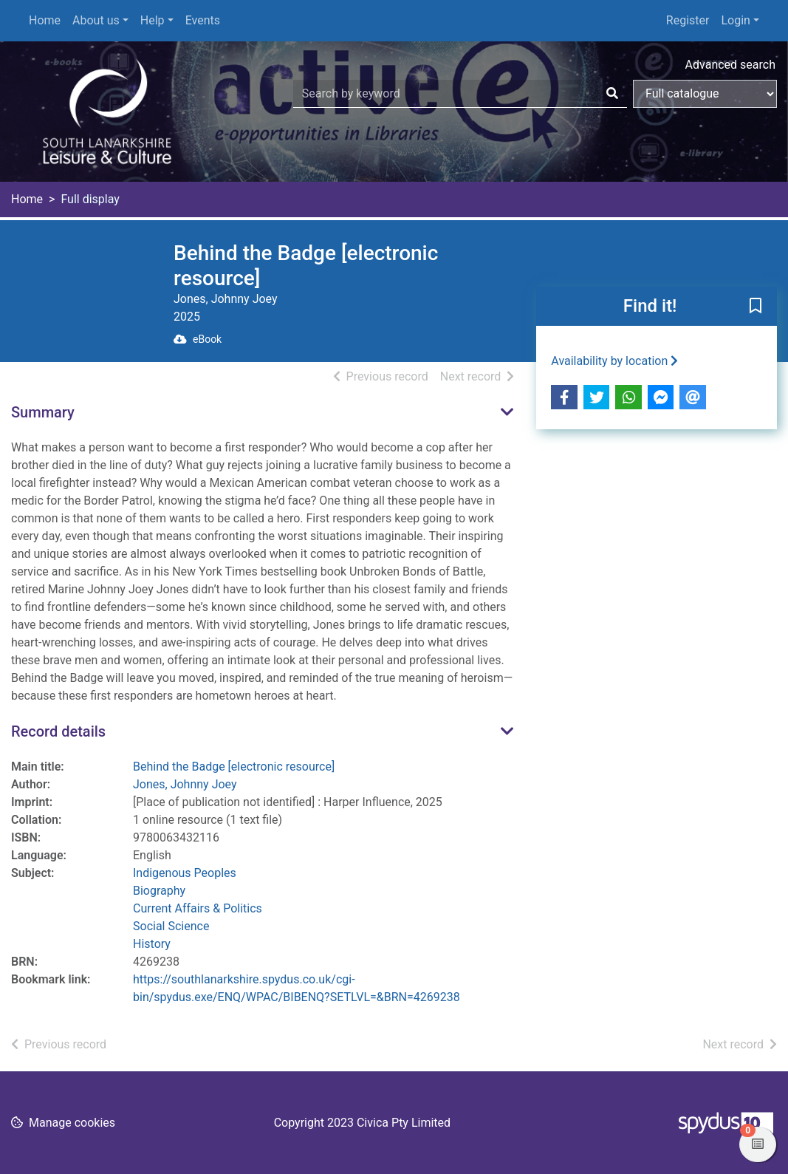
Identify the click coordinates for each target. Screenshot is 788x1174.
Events (202, 20)
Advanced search (730, 65)
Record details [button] (58, 731)
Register (688, 20)
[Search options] (705, 94)
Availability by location (614, 361)
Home (45, 20)
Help (152, 20)
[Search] (612, 94)
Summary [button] (43, 412)
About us (96, 20)
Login (735, 20)
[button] (755, 307)
